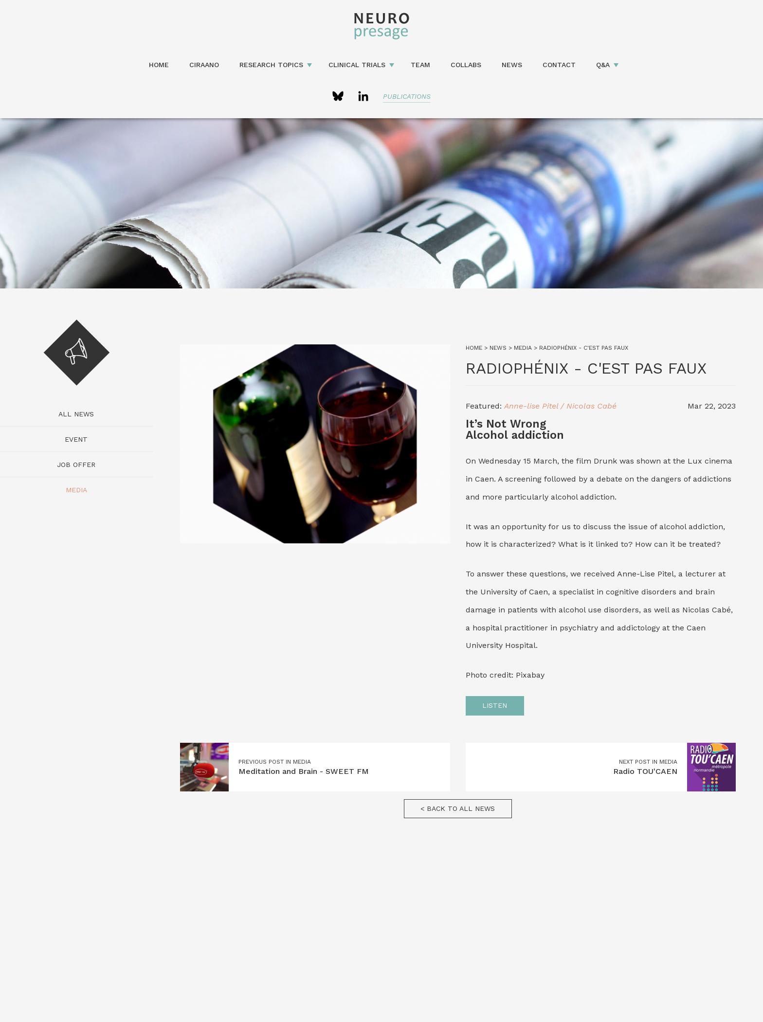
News (512, 65)
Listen (494, 705)
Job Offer (76, 464)
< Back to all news (457, 808)
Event (76, 439)
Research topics (271, 65)
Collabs (466, 65)
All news (76, 414)
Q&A (603, 65)
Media (76, 490)
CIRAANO (204, 65)
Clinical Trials (356, 65)
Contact (559, 65)
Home (159, 65)
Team (420, 65)
